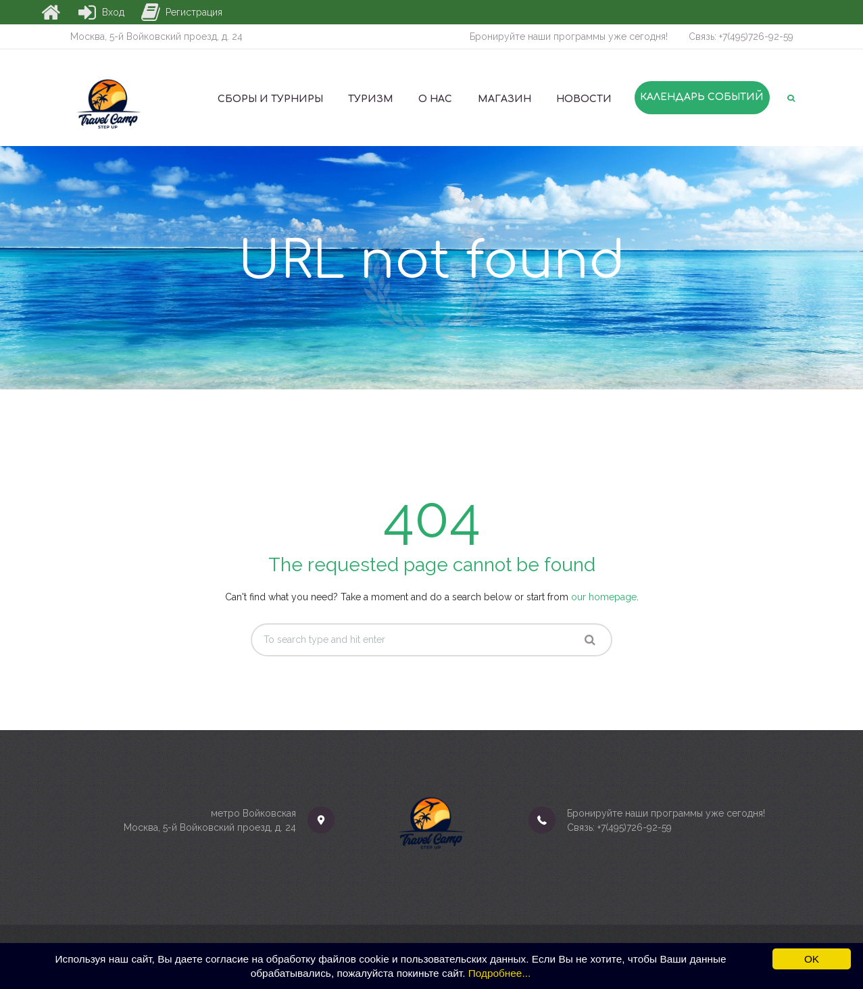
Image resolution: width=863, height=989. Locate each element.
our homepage (604, 597)
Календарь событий (702, 97)
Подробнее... (499, 973)
